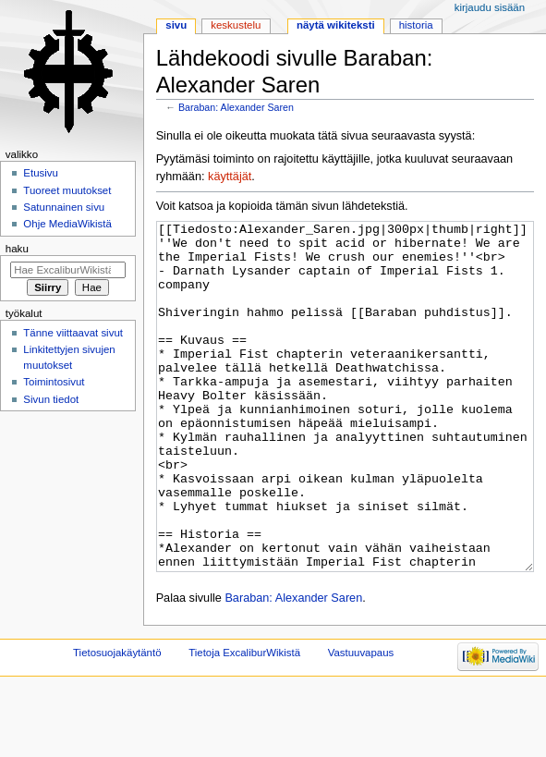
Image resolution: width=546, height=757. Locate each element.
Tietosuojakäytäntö (117, 721)
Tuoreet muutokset (67, 190)
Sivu (176, 25)
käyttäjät (229, 176)
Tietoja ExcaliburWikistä (244, 721)
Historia (416, 25)
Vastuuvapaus (361, 721)
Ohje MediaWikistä (67, 223)
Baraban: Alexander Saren (236, 107)
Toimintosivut (53, 381)
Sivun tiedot (51, 399)
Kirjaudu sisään (490, 7)
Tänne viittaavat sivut (73, 332)
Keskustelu (236, 25)
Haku (17, 248)
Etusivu (40, 172)
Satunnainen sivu (63, 207)
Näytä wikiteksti (336, 25)
